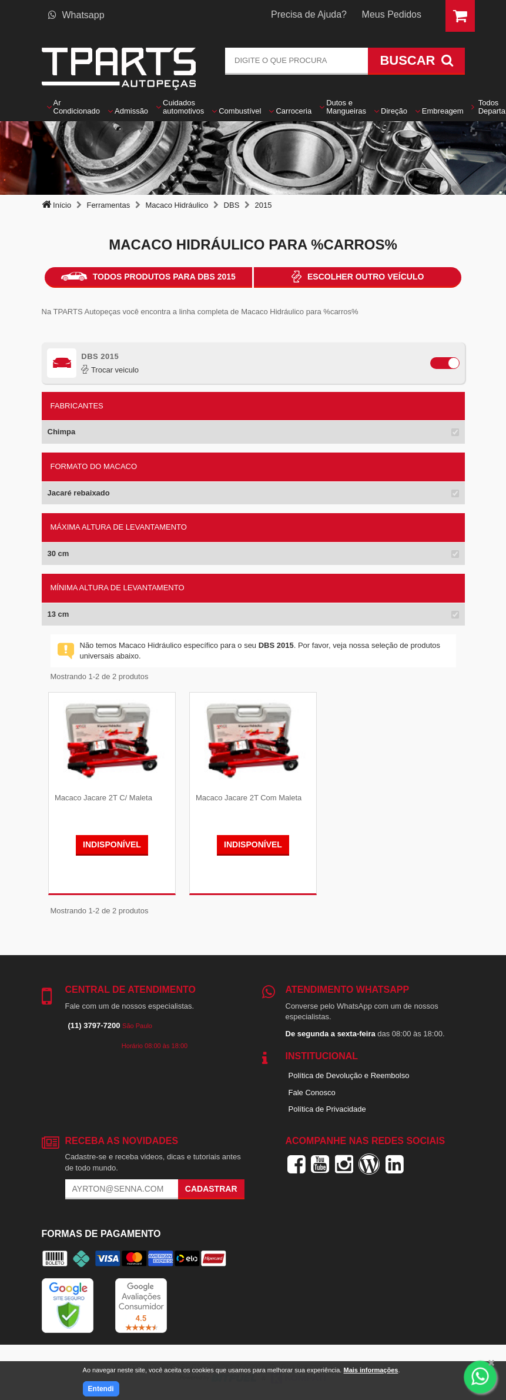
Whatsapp (76, 15)
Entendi (101, 1389)
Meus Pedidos (391, 14)
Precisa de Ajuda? (309, 14)
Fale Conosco (312, 1091)
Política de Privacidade (327, 1107)
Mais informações (370, 1370)
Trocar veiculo (110, 369)
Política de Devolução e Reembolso (349, 1074)
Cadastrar (211, 1188)
